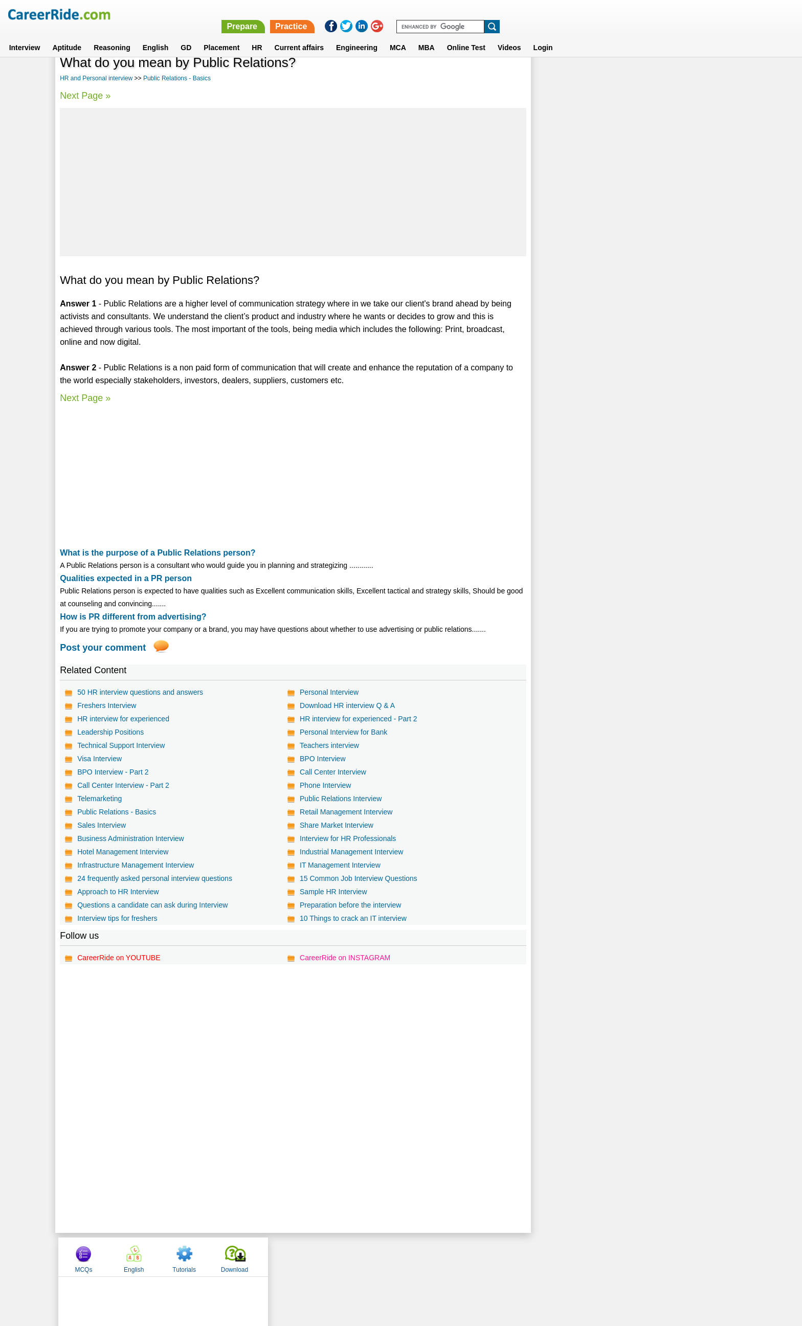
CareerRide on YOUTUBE (118, 958)
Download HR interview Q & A (347, 705)
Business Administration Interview (130, 838)
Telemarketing (99, 798)
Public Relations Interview (341, 798)
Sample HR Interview (333, 892)
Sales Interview (101, 825)
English (156, 35)
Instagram (513, 1256)
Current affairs (299, 35)
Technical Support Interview (121, 745)
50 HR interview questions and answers (140, 692)
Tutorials (660, 78)
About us (308, 1256)
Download (709, 78)
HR (257, 35)
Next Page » (85, 96)
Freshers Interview (106, 705)
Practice (585, 14)
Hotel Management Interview (122, 852)
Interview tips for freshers (117, 918)
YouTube (473, 1256)
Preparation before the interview (350, 905)
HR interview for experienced (123, 719)
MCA (398, 35)
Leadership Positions (110, 732)
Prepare (536, 14)
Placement (221, 35)
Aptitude (66, 35)
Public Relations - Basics (177, 78)
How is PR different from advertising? (133, 616)
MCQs (559, 78)
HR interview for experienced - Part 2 (358, 719)
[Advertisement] (293, 182)
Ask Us (438, 1256)
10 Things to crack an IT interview (353, 918)
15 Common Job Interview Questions (358, 878)
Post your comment (103, 648)
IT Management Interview (340, 865)
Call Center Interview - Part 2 (123, 785)
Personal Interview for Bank (343, 732)
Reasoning (112, 35)
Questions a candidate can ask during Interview (152, 905)
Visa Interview (99, 759)
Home (274, 1256)
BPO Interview (322, 759)
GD (186, 35)
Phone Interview (325, 785)
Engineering (356, 35)
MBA (426, 35)
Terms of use (396, 1256)
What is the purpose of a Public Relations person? (157, 552)
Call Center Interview (333, 772)
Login (543, 35)
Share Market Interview (336, 825)
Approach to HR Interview (118, 892)
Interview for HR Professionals (348, 838)
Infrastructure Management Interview (135, 865)
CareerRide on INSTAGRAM (345, 958)
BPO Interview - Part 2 (112, 772)
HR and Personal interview (96, 78)
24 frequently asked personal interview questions (154, 878)
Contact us (349, 1256)
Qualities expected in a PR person (126, 578)
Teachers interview (329, 745)
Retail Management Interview (346, 812)
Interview (24, 35)
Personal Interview (329, 692)
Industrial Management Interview (351, 852)
